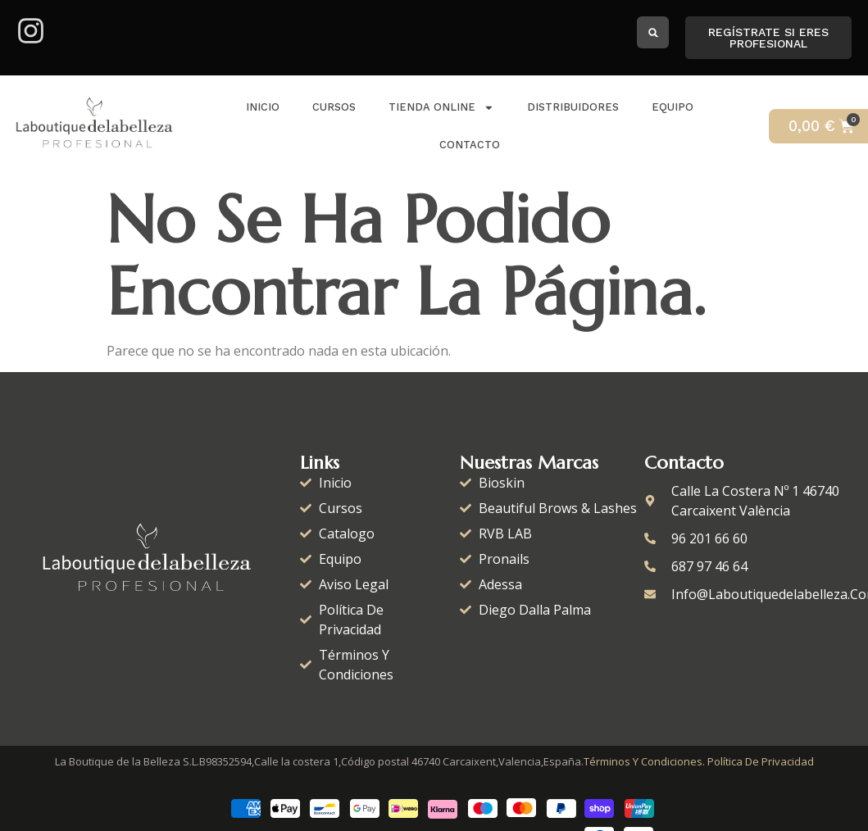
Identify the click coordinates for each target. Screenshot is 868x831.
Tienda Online (441, 107)
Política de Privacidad (760, 761)
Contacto (469, 144)
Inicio (262, 107)
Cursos (334, 107)
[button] (653, 32)
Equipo (672, 107)
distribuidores (573, 107)
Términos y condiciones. (644, 761)
